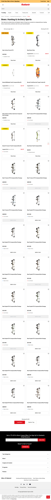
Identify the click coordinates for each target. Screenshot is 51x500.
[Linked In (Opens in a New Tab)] (24, 484)
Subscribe (41, 440)
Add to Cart (38, 220)
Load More (19, 422)
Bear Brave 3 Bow (31, 50)
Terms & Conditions (32, 487)
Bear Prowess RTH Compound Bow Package (37, 113)
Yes (48, 497)
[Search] (25, 8)
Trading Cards (25, 12)
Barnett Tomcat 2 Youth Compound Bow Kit (11, 145)
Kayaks (9, 12)
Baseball (34, 12)
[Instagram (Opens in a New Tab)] (27, 484)
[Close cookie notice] (49, 495)
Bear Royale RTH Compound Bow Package (36, 210)
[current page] (12, 29)
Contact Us (25, 446)
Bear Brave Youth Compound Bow (34, 145)
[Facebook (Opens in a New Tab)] (21, 484)
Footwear (42, 12)
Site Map (16, 487)
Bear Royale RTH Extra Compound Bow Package (37, 370)
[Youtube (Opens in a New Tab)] (30, 484)
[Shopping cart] (48, 4)
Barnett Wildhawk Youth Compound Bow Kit (11, 82)
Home (2, 16)
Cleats (16, 12)
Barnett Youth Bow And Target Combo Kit (36, 82)
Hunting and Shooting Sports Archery (24, 478)
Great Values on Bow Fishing (39, 478)
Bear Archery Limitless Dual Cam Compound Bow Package (12, 114)
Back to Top (31, 422)
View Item (13, 60)
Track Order (43, 1)
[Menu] (3, 4)
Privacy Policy (23, 487)
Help (48, 1)
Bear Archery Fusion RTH (7, 50)
